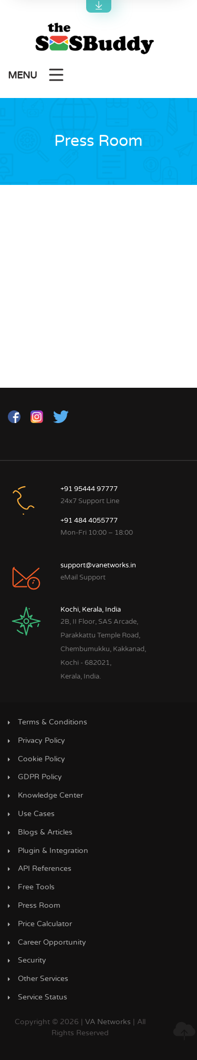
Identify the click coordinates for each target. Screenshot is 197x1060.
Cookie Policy (41, 759)
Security (32, 960)
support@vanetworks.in (98, 565)
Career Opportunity (52, 942)
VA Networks (108, 1022)
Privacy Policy (41, 740)
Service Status (42, 997)
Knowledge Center (50, 795)
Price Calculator (45, 924)
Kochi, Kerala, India (90, 609)
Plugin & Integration (53, 851)
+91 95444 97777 (89, 489)
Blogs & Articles (45, 832)
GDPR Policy (40, 777)
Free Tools (36, 887)
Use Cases (36, 814)
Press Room (39, 905)
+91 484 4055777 (89, 520)
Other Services (43, 979)
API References (44, 868)
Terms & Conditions (52, 722)
